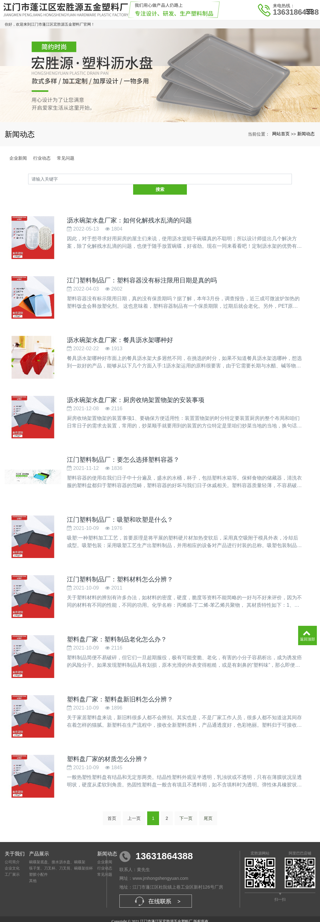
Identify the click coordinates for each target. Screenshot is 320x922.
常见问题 (65, 158)
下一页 (185, 802)
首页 (112, 802)
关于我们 (15, 837)
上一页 (134, 802)
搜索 (292, 179)
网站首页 (281, 133)
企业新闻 (18, 158)
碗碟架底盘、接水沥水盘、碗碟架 (57, 846)
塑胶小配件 (38, 858)
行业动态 (42, 158)
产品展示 (39, 837)
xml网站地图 (209, 911)
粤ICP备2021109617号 (160, 917)
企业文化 (12, 852)
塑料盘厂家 (128, 911)
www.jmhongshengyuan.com (160, 862)
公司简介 (12, 846)
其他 (33, 865)
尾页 (208, 802)
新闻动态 (306, 133)
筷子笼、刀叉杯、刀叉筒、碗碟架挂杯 (61, 852)
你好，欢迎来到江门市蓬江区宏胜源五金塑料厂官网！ (50, 24)
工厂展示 (12, 858)
